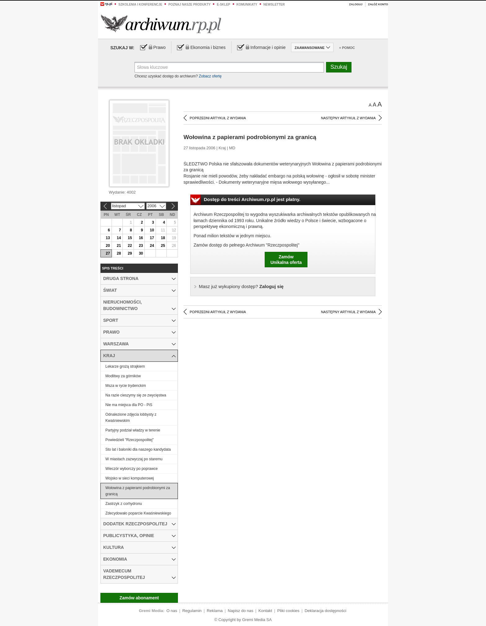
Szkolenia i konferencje (140, 4)
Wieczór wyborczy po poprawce (131, 468)
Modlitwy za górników (123, 376)
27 (108, 253)
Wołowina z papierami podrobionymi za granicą (137, 491)
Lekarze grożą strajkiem (125, 366)
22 (130, 245)
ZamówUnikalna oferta (286, 259)
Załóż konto (378, 4)
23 (141, 245)
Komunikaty (246, 4)
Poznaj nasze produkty (189, 4)
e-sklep (223, 4)
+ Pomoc (347, 48)
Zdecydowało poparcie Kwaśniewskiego (138, 513)
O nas (171, 610)
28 (119, 253)
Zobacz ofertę (210, 76)
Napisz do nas (240, 610)
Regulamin (191, 610)
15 (130, 238)
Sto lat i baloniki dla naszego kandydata (138, 449)
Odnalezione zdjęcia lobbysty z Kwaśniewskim (131, 417)
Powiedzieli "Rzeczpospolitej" (129, 440)
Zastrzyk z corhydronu (123, 503)
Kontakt (265, 610)
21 (119, 245)
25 (163, 245)
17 (152, 238)
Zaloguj (355, 4)
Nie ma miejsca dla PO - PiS (128, 405)
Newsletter (274, 4)
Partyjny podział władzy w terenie (132, 430)
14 (119, 238)
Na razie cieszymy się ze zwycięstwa (135, 395)
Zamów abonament (139, 597)
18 (163, 238)
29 (130, 253)
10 (152, 230)
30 (141, 253)
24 (152, 245)
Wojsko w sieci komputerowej (129, 478)
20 (108, 245)
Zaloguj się (241, 286)
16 (141, 238)
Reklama (215, 610)
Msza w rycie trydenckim (125, 385)
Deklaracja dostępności (325, 610)
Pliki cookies (288, 610)
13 (108, 238)
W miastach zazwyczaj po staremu (133, 459)
